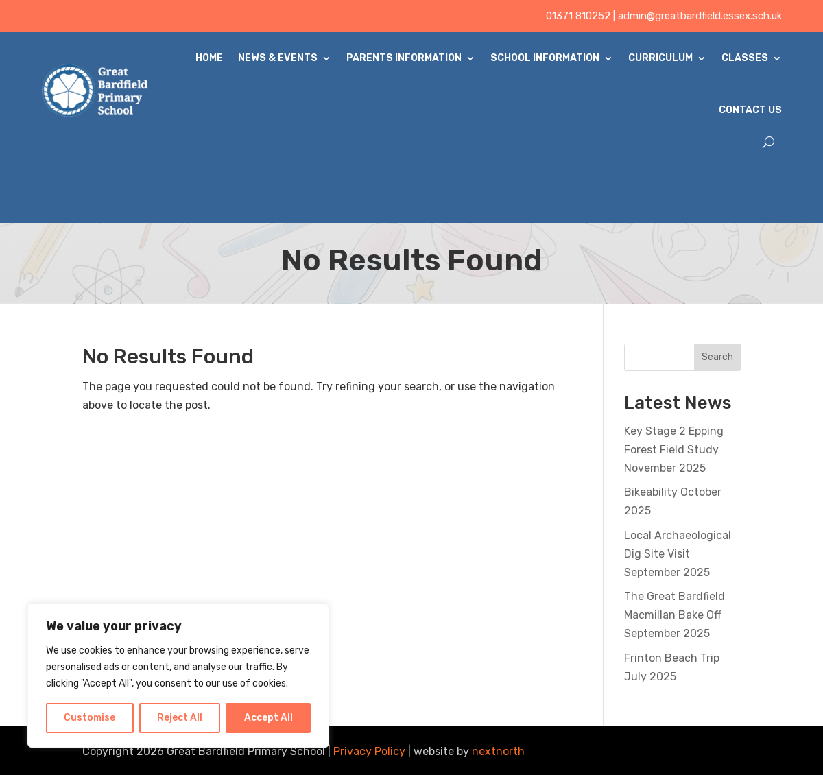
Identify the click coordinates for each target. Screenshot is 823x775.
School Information (544, 58)
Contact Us (750, 110)
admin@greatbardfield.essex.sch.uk (700, 16)
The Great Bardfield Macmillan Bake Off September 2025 (674, 615)
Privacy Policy (369, 751)
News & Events (278, 58)
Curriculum (660, 58)
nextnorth (498, 751)
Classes (744, 58)
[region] (178, 676)
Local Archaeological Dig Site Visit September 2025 (677, 554)
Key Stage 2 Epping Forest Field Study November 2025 (674, 450)
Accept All (268, 718)
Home (209, 58)
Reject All (179, 718)
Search (717, 357)
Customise (89, 718)
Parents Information (404, 58)
